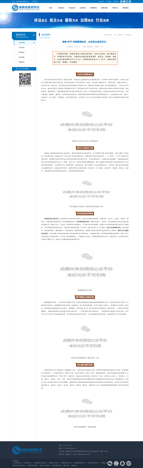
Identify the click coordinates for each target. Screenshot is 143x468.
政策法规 (104, 8)
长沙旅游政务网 (56, 465)
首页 (50, 8)
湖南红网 (66, 465)
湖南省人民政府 (44, 465)
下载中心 (115, 8)
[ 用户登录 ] (35, 1)
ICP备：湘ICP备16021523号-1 (82, 454)
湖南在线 (74, 465)
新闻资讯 (93, 8)
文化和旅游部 (17, 463)
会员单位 (83, 8)
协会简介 (61, 8)
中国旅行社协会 (53, 463)
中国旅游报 (103, 463)
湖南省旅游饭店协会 (19, 465)
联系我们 (126, 8)
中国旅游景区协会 (66, 463)
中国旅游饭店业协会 (40, 463)
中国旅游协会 (27, 463)
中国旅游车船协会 (92, 463)
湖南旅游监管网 (32, 465)
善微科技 (68, 454)
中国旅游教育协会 (79, 463)
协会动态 (72, 8)
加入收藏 (108, 1)
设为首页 (101, 1)
